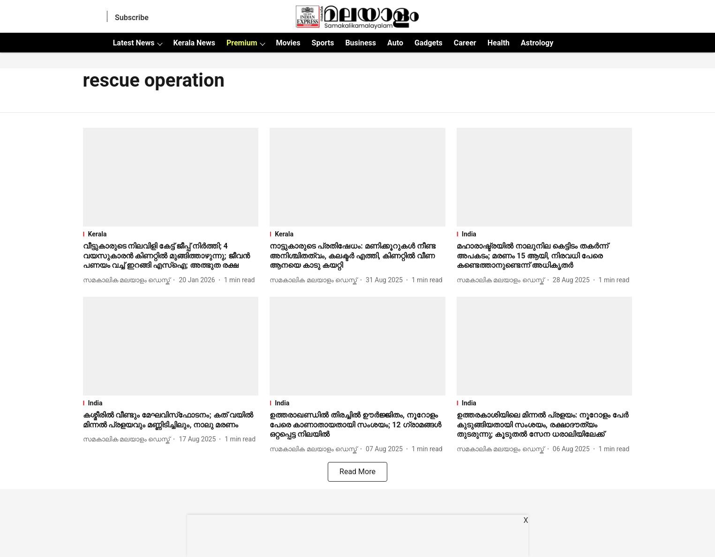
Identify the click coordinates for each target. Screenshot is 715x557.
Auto (395, 42)
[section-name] (171, 234)
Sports (323, 42)
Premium (241, 42)
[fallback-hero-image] (171, 177)
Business (360, 42)
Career (465, 42)
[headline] (171, 256)
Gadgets (428, 42)
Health (499, 42)
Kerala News (194, 42)
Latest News (134, 42)
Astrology (537, 42)
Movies (288, 42)
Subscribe (132, 17)
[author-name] (128, 280)
